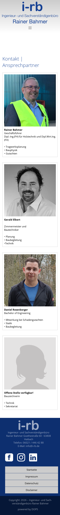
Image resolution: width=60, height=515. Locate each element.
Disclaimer (31, 490)
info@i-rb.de (32, 446)
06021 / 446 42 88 (33, 442)
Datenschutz (31, 483)
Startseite (32, 469)
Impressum (31, 476)
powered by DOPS (28, 509)
